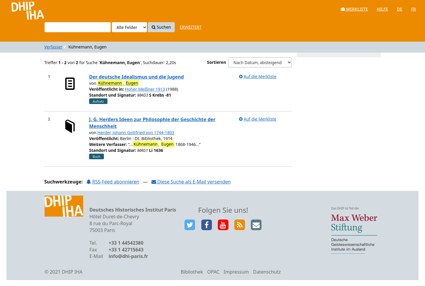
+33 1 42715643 (126, 249)
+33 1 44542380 (126, 243)
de (399, 9)
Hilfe (382, 9)
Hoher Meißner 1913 (145, 89)
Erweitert (191, 27)
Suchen (161, 27)
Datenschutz (267, 272)
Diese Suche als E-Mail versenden (191, 181)
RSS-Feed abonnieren (112, 181)
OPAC (213, 272)
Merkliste (354, 9)
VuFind (20, 9)
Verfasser (53, 47)
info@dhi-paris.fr (128, 256)
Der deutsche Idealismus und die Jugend (136, 77)
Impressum (236, 272)
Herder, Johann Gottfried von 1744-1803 (135, 132)
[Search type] (129, 27)
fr (413, 9)
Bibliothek (192, 272)
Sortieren (216, 62)
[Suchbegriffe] (78, 27)
